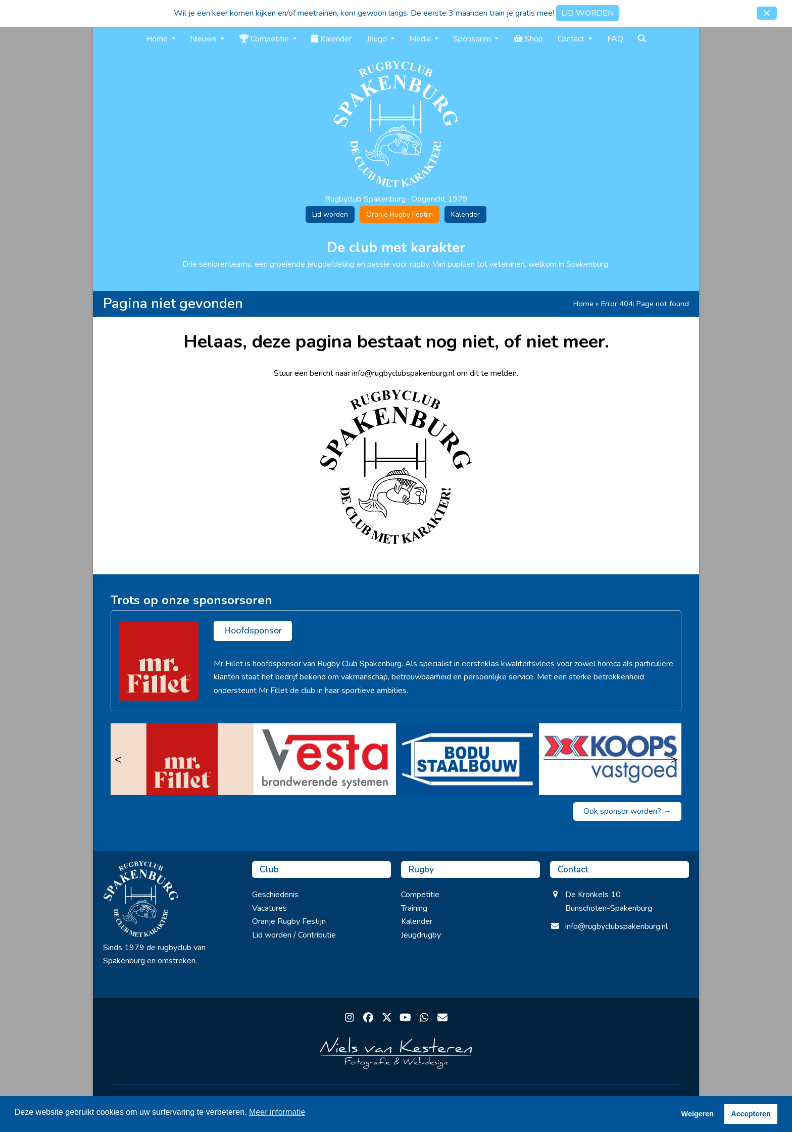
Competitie (420, 894)
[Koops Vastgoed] (610, 759)
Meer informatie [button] (277, 1112)
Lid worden (330, 214)
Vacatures (269, 908)
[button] (767, 13)
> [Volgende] (673, 759)
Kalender (465, 214)
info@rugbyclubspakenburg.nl (616, 926)
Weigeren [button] (697, 1114)
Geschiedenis (275, 894)
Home (583, 304)
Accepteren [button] (750, 1114)
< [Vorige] (118, 759)
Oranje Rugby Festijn (399, 214)
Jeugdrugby (421, 935)
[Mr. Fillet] (182, 759)
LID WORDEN (587, 13)
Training (414, 908)
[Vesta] (325, 759)
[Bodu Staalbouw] (467, 759)
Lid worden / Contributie (294, 935)
